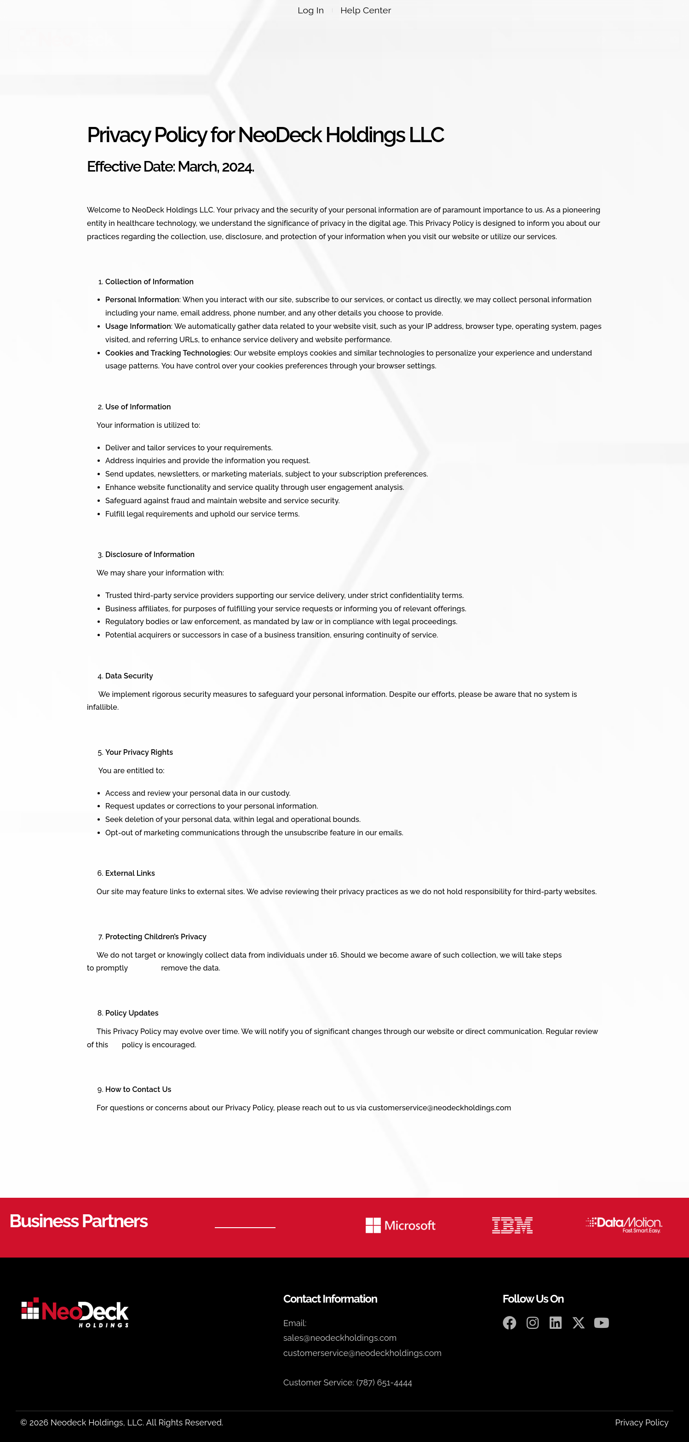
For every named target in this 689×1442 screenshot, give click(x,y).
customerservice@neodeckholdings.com (439, 1107)
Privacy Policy (642, 1422)
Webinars (351, 39)
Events (400, 39)
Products (295, 39)
